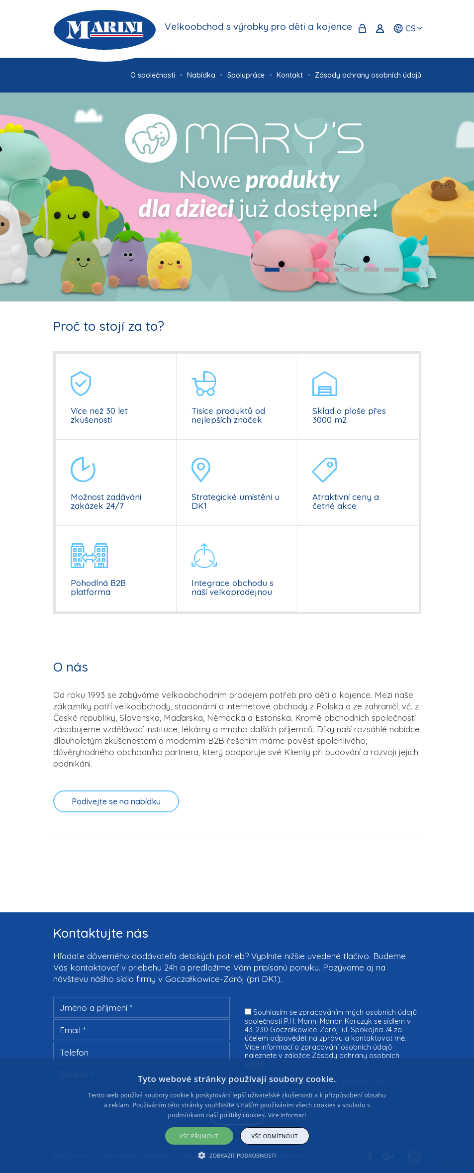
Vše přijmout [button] (199, 1136)
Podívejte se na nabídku (116, 801)
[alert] (237, 1116)
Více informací (287, 1115)
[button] (237, 1155)
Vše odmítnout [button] (274, 1136)
